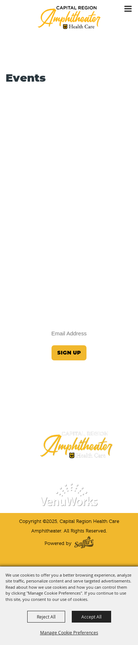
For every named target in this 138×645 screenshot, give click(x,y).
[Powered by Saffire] (83, 544)
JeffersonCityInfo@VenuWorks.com (69, 405)
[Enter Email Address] (69, 333)
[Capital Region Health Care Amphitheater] (69, 17)
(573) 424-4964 (69, 417)
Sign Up (69, 352)
